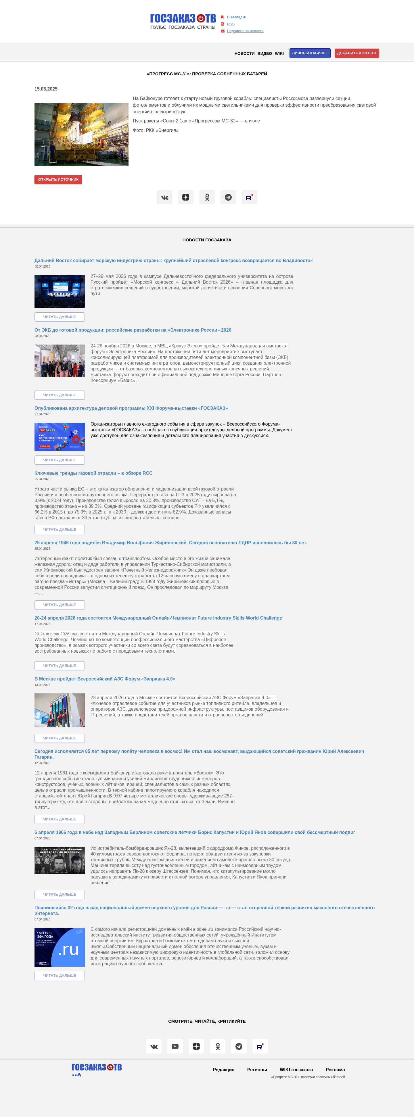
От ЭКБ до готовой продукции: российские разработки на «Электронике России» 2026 (132, 330)
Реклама (335, 1069)
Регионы (257, 1069)
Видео (265, 53)
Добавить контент (357, 53)
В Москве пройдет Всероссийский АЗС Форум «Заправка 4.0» (104, 678)
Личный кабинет (310, 53)
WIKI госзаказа (296, 1069)
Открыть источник (58, 179)
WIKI (279, 53)
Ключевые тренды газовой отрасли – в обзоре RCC (93, 473)
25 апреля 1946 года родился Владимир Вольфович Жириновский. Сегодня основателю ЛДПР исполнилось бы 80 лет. (170, 542)
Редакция (223, 1069)
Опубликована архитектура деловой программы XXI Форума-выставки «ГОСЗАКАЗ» (131, 408)
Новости (245, 53)
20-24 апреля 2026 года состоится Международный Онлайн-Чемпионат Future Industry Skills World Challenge (158, 618)
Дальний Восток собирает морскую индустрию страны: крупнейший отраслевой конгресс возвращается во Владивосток (173, 260)
